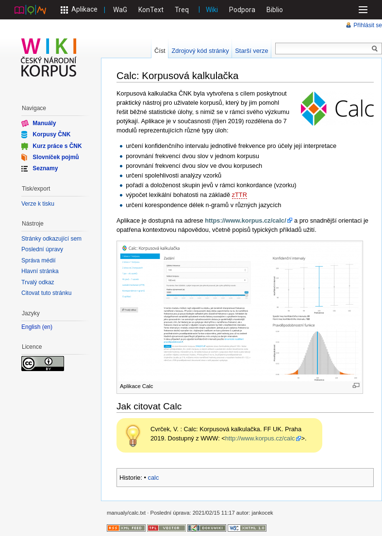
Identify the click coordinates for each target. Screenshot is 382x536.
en (47, 327)
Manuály (44, 123)
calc (153, 477)
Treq (182, 10)
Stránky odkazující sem (51, 238)
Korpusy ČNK (51, 134)
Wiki (212, 10)
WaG (120, 10)
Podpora (242, 10)
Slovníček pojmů (56, 157)
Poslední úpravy (42, 249)
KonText (151, 10)
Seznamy (45, 168)
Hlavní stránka (40, 271)
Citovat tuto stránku (46, 293)
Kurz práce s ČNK (57, 145)
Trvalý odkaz (37, 282)
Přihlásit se (367, 25)
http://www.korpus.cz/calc (260, 438)
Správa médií (38, 260)
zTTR (239, 194)
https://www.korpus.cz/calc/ (245, 220)
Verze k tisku (37, 203)
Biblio (274, 10)
